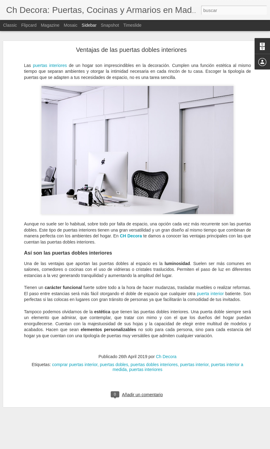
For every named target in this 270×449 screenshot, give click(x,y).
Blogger (159, 445)
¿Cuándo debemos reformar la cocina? (47, 410)
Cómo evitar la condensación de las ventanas (52, 424)
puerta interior (210, 258)
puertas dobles (114, 329)
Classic (10, 25)
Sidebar (89, 25)
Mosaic (70, 25)
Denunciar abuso (179, 445)
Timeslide (132, 25)
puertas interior (194, 329)
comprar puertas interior (74, 329)
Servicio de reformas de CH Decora (44, 438)
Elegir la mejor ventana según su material (49, 397)
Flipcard (29, 25)
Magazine (50, 25)
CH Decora (131, 201)
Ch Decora (166, 321)
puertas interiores (145, 334)
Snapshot (110, 25)
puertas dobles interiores (153, 329)
